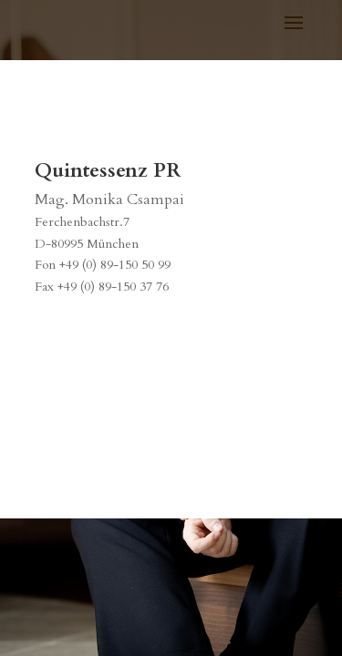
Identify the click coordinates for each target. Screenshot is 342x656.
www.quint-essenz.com (99, 343)
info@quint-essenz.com (99, 321)
